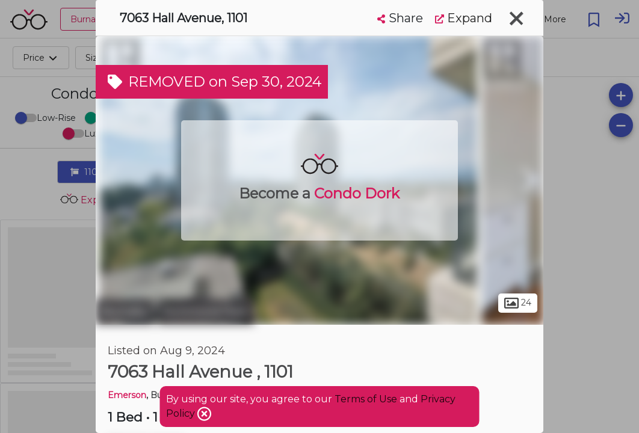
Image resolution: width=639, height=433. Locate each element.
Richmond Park (205, 311)
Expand (463, 18)
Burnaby (125, 311)
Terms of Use (366, 399)
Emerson (127, 395)
